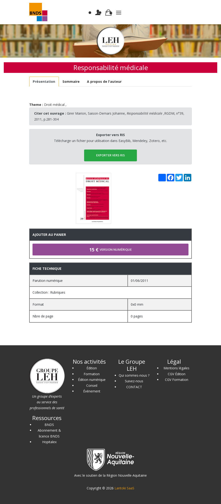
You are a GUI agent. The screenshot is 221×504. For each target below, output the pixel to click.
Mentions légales (176, 368)
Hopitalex (49, 442)
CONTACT (134, 387)
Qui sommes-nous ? (134, 375)
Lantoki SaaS (124, 488)
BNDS (49, 424)
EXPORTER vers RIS (110, 155)
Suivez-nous (134, 381)
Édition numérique (92, 379)
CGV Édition (176, 374)
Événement (91, 391)
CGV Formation (176, 379)
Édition (91, 368)
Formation (92, 374)
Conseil (91, 385)
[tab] (44, 82)
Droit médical (54, 104)
